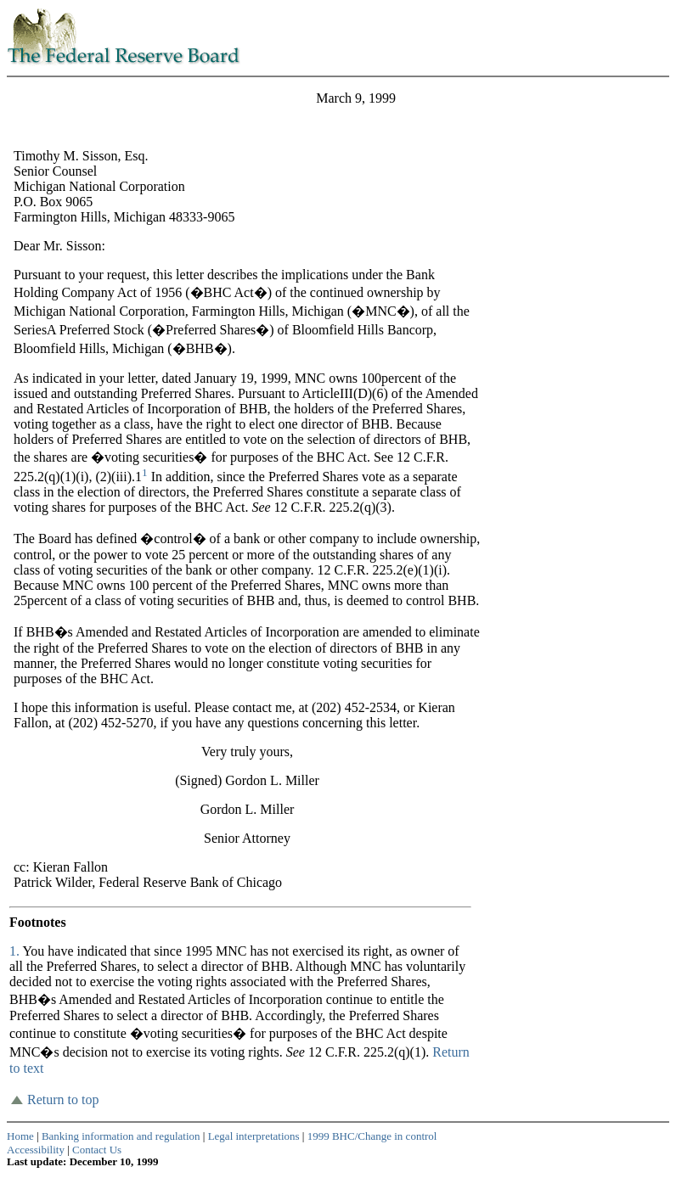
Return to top (63, 1099)
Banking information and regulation (121, 1136)
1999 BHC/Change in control (372, 1136)
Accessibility (36, 1149)
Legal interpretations (254, 1136)
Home (20, 1136)
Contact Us (96, 1149)
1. (15, 951)
